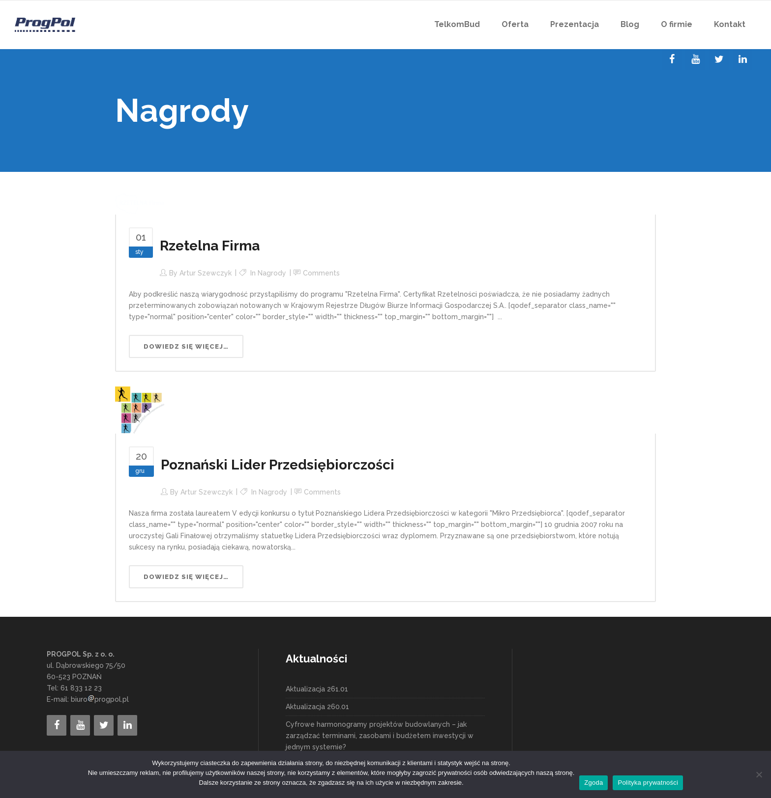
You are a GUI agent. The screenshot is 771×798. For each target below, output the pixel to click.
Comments (321, 273)
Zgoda (593, 782)
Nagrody (272, 273)
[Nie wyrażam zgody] (759, 774)
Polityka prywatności (648, 782)
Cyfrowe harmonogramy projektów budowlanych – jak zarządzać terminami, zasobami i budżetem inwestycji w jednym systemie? (380, 735)
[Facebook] (672, 59)
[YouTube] (695, 59)
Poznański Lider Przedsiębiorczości (277, 465)
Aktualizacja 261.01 (317, 689)
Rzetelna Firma (210, 246)
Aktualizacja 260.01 (317, 707)
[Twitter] (719, 59)
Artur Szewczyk (205, 273)
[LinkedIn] (742, 59)
